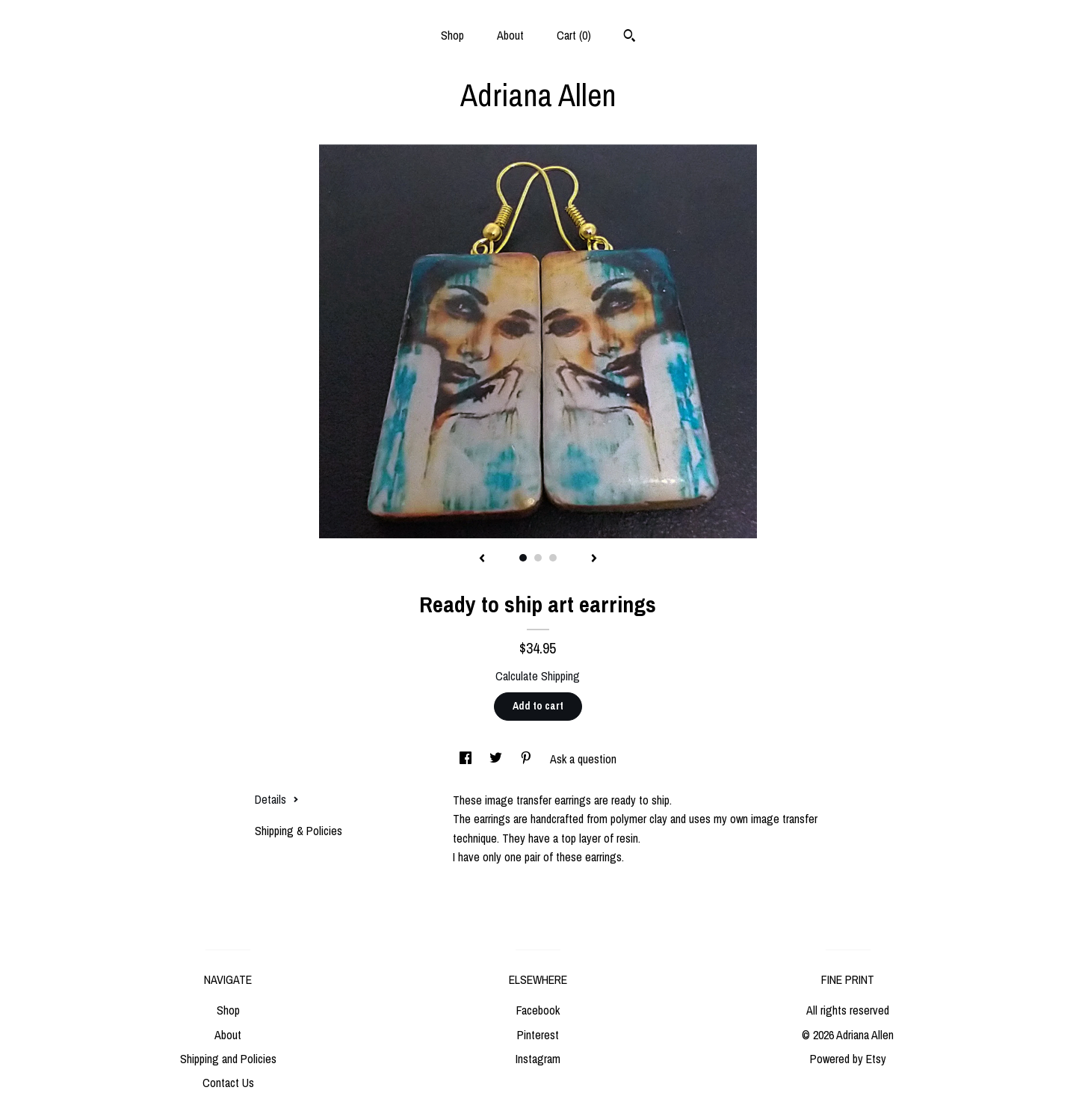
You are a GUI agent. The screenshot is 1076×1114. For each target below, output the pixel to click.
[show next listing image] (594, 559)
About (510, 35)
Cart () (574, 35)
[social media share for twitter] (497, 759)
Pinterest (538, 1035)
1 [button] (523, 557)
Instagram (538, 1058)
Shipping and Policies (228, 1058)
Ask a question (583, 759)
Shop (452, 35)
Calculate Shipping (537, 676)
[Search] (629, 37)
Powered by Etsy (848, 1058)
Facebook (538, 1010)
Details (277, 799)
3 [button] (553, 557)
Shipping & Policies (298, 830)
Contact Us (228, 1082)
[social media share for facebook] (467, 759)
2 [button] (538, 557)
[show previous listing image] (482, 559)
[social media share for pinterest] (527, 759)
